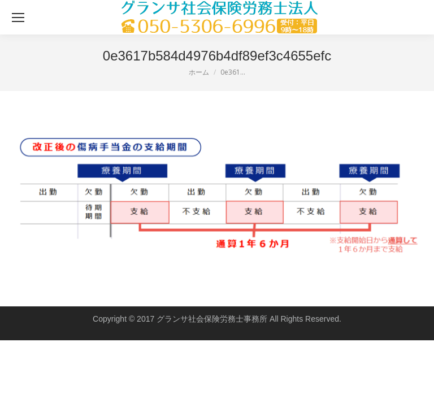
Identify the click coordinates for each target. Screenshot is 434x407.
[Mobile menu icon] (18, 17)
